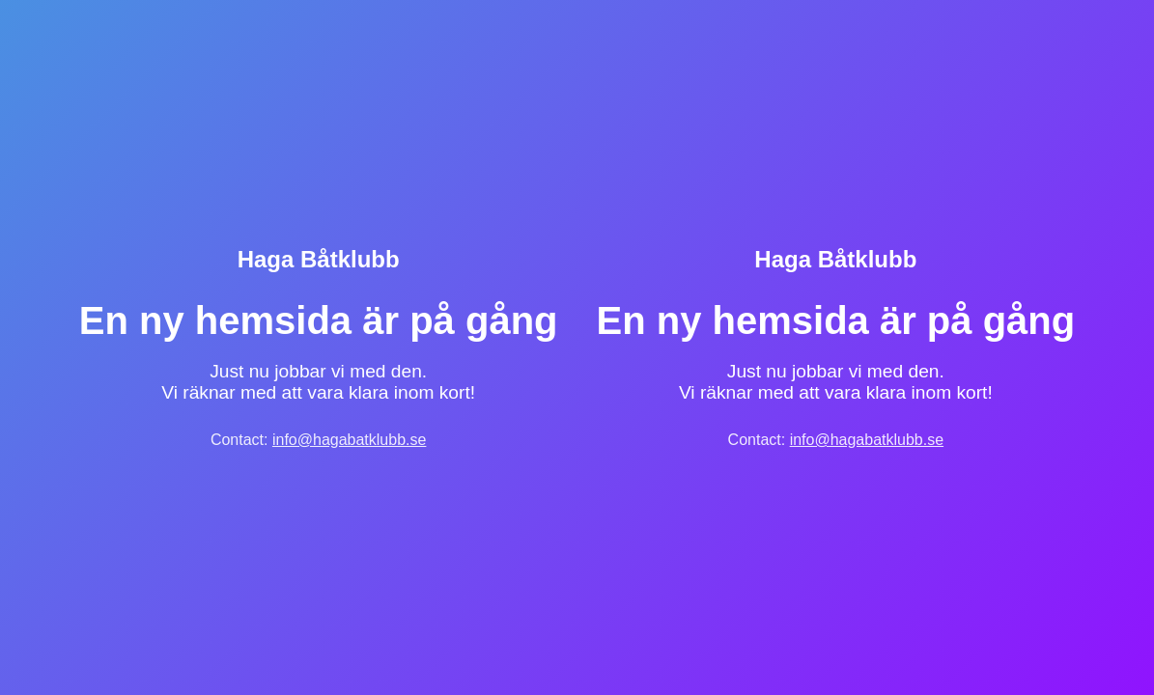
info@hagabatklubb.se (349, 439)
